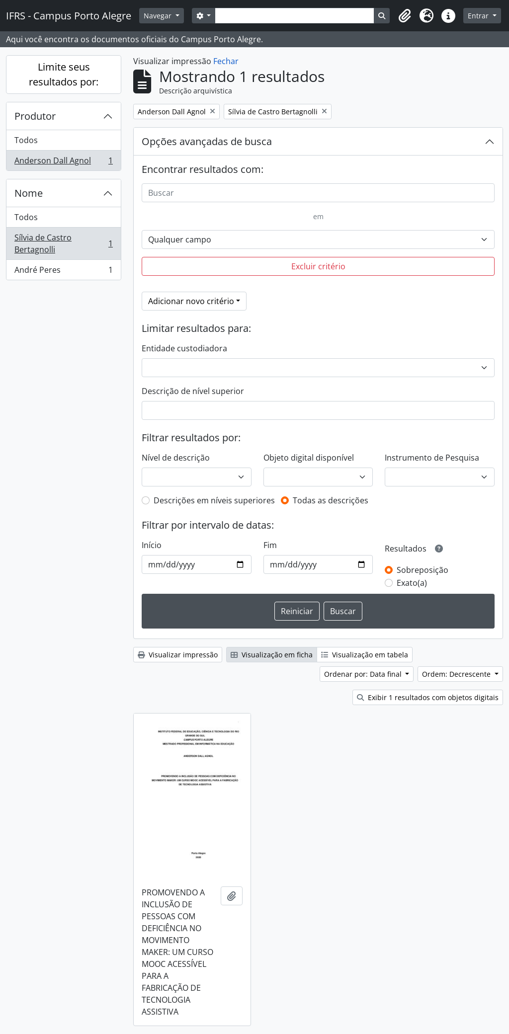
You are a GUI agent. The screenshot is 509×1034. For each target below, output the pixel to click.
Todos (26, 140)
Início (152, 545)
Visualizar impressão (178, 654)
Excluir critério (318, 266)
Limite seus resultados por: (63, 74)
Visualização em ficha (272, 654)
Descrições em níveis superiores (214, 500)
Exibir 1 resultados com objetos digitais (428, 697)
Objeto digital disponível (308, 457)
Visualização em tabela (364, 654)
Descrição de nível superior (193, 391)
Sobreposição (422, 569)
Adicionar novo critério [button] (191, 301)
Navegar (158, 15)
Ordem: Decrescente (457, 674)
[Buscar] (318, 192)
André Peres (63, 272)
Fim (270, 545)
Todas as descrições (330, 500)
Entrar (479, 15)
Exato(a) (412, 582)
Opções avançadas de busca (207, 141)
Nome (28, 193)
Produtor (35, 116)
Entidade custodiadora (184, 348)
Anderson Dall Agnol (63, 162)
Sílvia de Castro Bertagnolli (63, 243)
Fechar (226, 61)
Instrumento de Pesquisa (432, 457)
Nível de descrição (176, 457)
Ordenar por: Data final (364, 674)
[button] (405, 16)
